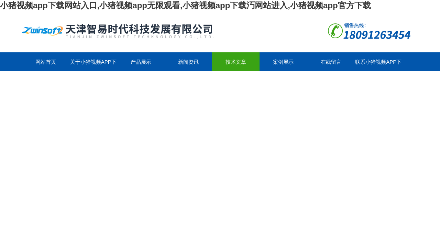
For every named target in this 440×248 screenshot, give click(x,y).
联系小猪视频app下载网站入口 (378, 65)
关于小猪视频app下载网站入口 (93, 65)
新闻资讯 (188, 62)
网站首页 (45, 62)
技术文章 (236, 62)
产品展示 (141, 62)
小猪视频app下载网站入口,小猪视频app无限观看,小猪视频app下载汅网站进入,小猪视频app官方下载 (185, 5)
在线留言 (331, 62)
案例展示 (283, 62)
